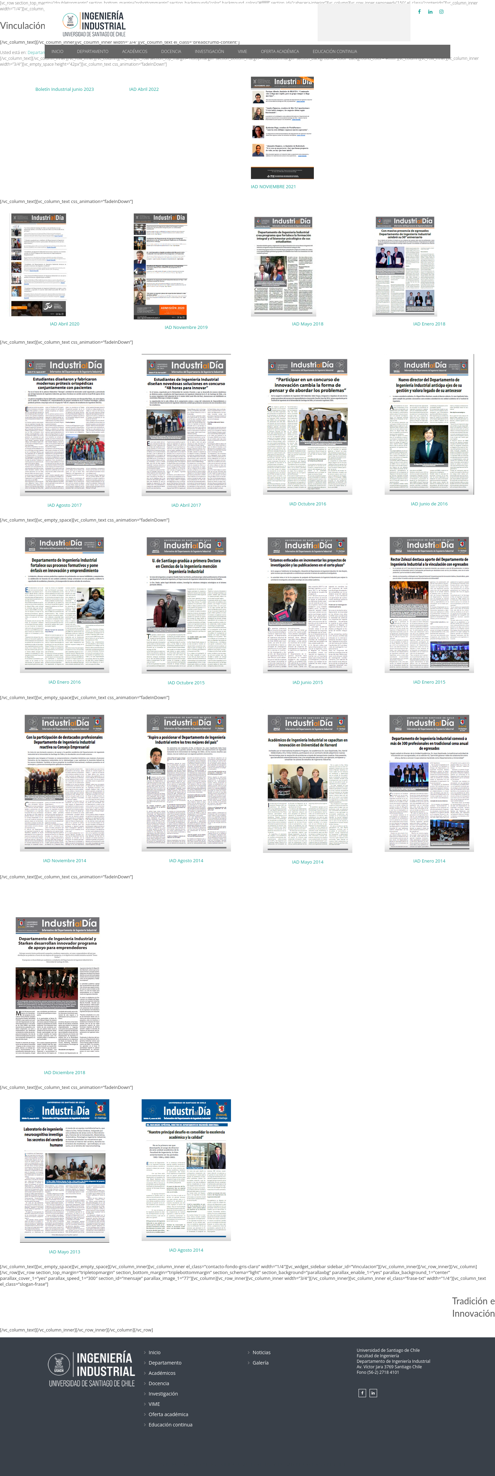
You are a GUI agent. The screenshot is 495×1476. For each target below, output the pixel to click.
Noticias (262, 1352)
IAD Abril (59, 324)
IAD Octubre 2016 (307, 504)
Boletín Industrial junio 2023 (64, 89)
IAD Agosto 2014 (186, 860)
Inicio (57, 51)
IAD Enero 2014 (429, 861)
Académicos (134, 51)
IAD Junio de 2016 (429, 504)
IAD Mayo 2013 (64, 1252)
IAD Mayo (302, 324)
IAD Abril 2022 (144, 89)
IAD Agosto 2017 (64, 505)
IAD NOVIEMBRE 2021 (273, 186)
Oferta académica (280, 51)
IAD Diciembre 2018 (64, 1072)
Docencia (171, 51)
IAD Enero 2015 (429, 682)
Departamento (92, 51)
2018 (318, 324)
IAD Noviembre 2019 (186, 327)
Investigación (209, 51)
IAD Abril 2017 (186, 505)
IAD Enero (423, 324)
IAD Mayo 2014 (307, 862)
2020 (74, 324)
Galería (260, 1362)
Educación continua (335, 51)
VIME (242, 51)
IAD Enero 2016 (64, 682)
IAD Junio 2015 (308, 682)
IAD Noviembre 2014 (64, 860)
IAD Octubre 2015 (186, 683)
